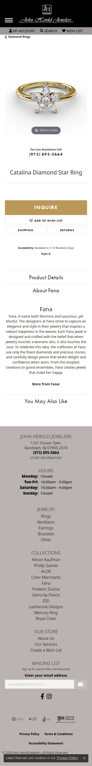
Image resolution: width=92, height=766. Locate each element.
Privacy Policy (29, 734)
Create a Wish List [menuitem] (46, 650)
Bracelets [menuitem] (46, 534)
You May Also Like (46, 401)
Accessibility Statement (46, 743)
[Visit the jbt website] (33, 719)
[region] (46, 95)
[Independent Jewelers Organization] (65, 719)
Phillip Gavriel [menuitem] (46, 565)
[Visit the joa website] (47, 719)
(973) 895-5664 (46, 154)
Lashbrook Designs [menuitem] (46, 606)
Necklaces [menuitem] (46, 522)
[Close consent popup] (84, 758)
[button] (22, 31)
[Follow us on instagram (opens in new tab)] (49, 696)
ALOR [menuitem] (46, 571)
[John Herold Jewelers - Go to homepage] (46, 14)
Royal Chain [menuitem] (46, 618)
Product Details (46, 277)
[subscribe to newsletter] (80, 684)
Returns (67, 230)
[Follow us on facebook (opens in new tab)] (42, 696)
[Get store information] (46, 458)
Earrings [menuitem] (46, 528)
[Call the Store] (46, 452)
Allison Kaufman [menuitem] (46, 559)
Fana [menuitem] (46, 583)
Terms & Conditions (58, 734)
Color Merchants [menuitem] (46, 577)
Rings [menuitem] (46, 516)
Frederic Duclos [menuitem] (46, 589)
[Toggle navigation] (9, 20)
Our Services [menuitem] (46, 644)
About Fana (46, 290)
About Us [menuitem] (46, 638)
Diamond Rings (19, 37)
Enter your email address (46, 675)
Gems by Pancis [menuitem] (46, 595)
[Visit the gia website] (18, 719)
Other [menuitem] (46, 539)
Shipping (25, 230)
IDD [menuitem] (46, 601)
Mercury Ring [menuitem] (46, 612)
